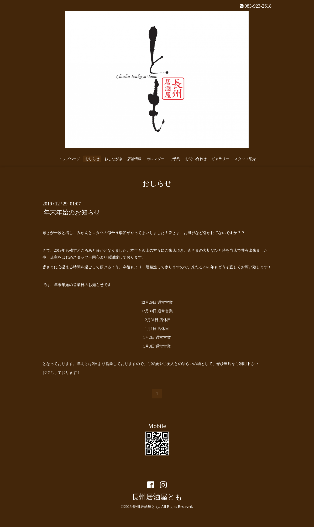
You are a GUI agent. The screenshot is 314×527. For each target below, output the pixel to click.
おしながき (113, 159)
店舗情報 (134, 159)
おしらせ (92, 159)
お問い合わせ (196, 159)
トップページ (69, 159)
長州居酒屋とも (157, 497)
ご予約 (174, 159)
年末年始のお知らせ (72, 212)
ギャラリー (220, 159)
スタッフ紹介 (245, 159)
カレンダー (155, 159)
